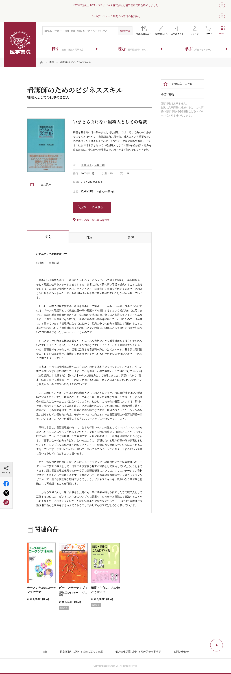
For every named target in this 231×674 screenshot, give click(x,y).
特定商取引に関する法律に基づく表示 (81, 651)
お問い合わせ (181, 651)
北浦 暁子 (86, 165)
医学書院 (20, 44)
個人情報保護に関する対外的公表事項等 (138, 651)
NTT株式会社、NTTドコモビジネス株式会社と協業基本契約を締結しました (115, 5)
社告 (44, 651)
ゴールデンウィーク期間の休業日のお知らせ (115, 16)
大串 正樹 (99, 165)
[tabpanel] (46, 145)
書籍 (51, 62)
